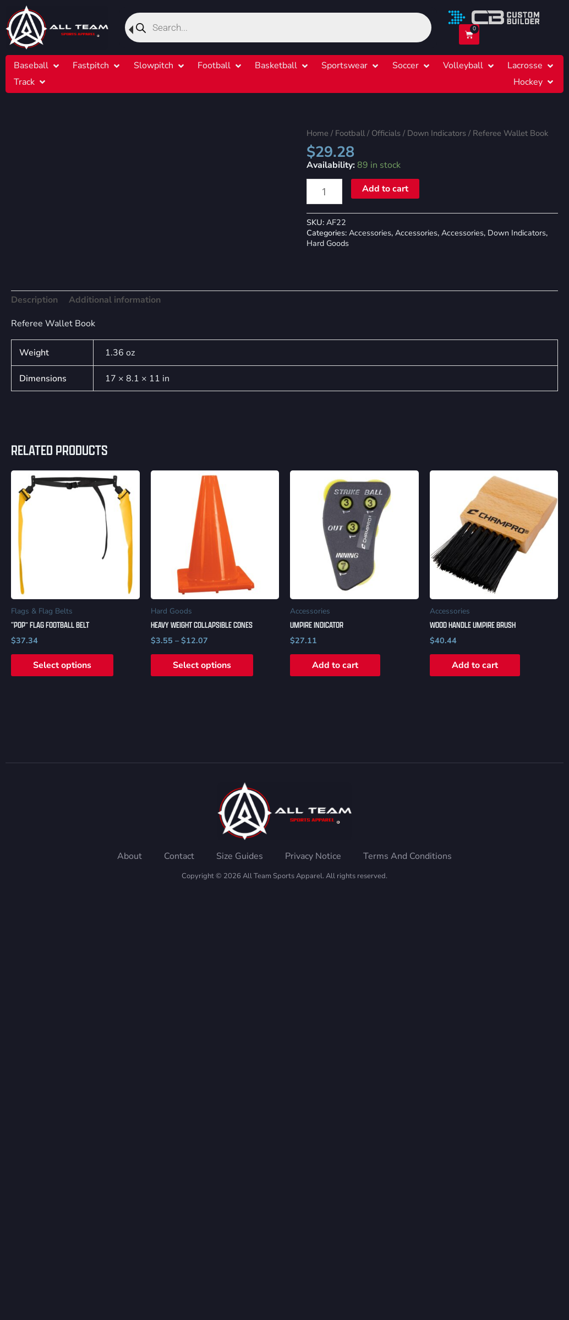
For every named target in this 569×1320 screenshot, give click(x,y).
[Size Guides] (239, 856)
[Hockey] (528, 82)
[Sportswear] (344, 66)
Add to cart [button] (335, 665)
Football (350, 133)
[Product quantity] (324, 191)
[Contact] (179, 856)
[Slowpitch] (153, 66)
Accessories (370, 232)
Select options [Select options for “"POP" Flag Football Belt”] (62, 665)
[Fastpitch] (91, 66)
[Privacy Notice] (313, 856)
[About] (129, 856)
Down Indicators (436, 133)
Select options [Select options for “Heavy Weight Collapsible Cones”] (202, 665)
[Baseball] (31, 66)
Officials (386, 133)
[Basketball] (276, 66)
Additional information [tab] (115, 300)
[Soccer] (405, 66)
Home (318, 133)
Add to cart (385, 189)
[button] (37, 66)
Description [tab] (34, 300)
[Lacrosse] (525, 66)
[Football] (214, 66)
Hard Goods (328, 243)
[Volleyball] (463, 66)
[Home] (57, 28)
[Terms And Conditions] (407, 856)
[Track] (24, 82)
